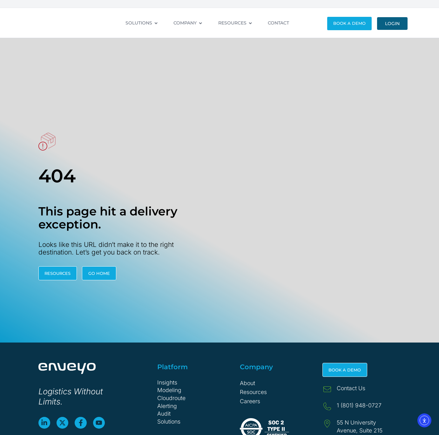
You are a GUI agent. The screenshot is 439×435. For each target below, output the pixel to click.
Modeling (169, 390)
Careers (250, 401)
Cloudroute (171, 398)
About (247, 383)
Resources (253, 392)
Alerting (167, 406)
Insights (167, 382)
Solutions (168, 421)
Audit (164, 413)
